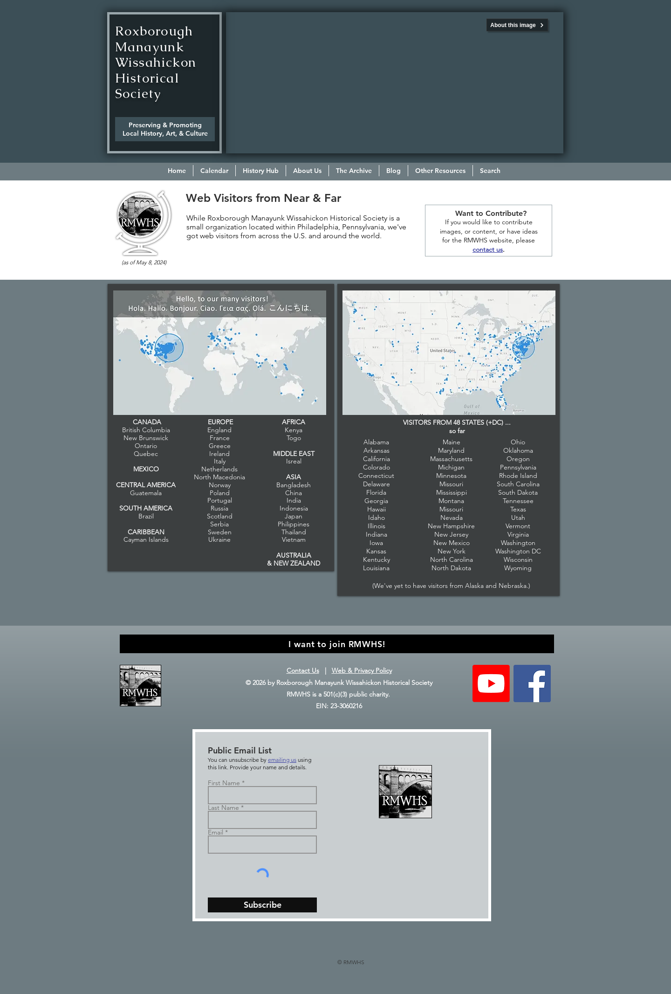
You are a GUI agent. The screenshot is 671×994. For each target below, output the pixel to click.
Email (215, 832)
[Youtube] (491, 683)
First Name (224, 783)
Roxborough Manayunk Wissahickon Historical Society (155, 62)
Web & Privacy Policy (362, 670)
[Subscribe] (262, 904)
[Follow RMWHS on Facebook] (532, 683)
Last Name (223, 807)
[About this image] (517, 25)
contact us (487, 249)
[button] (307, 170)
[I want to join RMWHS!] (337, 644)
